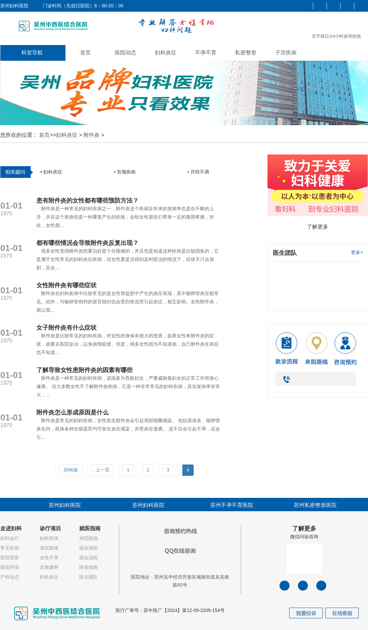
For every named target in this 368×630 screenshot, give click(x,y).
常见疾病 (9, 548)
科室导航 (32, 52)
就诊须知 (88, 548)
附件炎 (91, 135)
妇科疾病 (49, 538)
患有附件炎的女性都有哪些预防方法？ (87, 200)
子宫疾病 (286, 52)
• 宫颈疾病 (125, 172)
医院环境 (9, 567)
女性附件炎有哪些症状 (66, 285)
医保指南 (88, 567)
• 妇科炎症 (51, 172)
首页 (85, 52)
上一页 (103, 469)
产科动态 (9, 577)
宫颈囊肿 (49, 567)
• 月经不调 (198, 172)
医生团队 (88, 577)
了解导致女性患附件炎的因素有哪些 (84, 370)
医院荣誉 (9, 557)
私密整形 (245, 52)
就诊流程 (88, 557)
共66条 (70, 469)
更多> (357, 252)
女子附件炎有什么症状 (66, 327)
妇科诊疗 (9, 538)
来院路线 (49, 548)
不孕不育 (205, 52)
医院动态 (125, 52)
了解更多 (317, 227)
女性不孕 (49, 557)
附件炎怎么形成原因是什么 (72, 412)
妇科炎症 (165, 52)
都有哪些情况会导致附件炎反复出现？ (87, 243)
